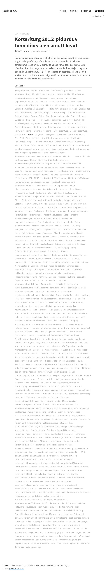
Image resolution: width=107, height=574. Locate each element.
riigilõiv (44, 503)
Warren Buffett (55, 193)
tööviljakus (30, 397)
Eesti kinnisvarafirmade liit (68, 163)
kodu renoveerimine (38, 452)
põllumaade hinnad (39, 455)
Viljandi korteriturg (78, 130)
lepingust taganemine (80, 149)
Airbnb (48, 382)
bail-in (18, 371)
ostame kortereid (69, 455)
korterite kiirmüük (50, 349)
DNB (83, 452)
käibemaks (60, 244)
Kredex (64, 251)
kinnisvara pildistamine (47, 408)
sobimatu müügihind (62, 156)
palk (69, 105)
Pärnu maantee (22, 145)
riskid (70, 134)
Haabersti (60, 196)
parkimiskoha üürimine (59, 448)
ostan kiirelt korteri (24, 488)
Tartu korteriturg (60, 130)
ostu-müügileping (41, 149)
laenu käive (61, 134)
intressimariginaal (28, 368)
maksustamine (44, 346)
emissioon (74, 368)
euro (79, 357)
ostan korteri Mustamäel (72, 463)
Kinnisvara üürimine (78, 255)
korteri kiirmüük (45, 371)
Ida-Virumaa (30, 170)
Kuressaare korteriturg (58, 127)
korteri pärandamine (24, 539)
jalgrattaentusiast (65, 532)
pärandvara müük (47, 517)
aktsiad (48, 306)
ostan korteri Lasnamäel (26, 459)
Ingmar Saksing (22, 182)
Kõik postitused (22, 90)
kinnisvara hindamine (24, 408)
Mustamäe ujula (69, 401)
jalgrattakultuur (83, 532)
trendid (42, 240)
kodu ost (53, 506)
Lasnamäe (41, 397)
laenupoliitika (21, 193)
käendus (35, 328)
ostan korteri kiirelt (24, 474)
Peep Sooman (68, 233)
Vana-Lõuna (43, 145)
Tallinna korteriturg (41, 130)
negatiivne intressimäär (41, 123)
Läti (46, 317)
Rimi (33, 375)
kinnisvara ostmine (71, 441)
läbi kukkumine (77, 236)
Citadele (85, 528)
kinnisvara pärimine (45, 539)
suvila (80, 360)
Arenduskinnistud (23, 349)
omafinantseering (23, 269)
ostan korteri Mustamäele (46, 488)
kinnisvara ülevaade (40, 543)
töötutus (56, 346)
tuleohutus (54, 455)
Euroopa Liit (46, 284)
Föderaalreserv (84, 390)
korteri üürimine (22, 430)
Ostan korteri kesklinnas (26, 466)
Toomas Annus (64, 415)
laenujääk (49, 134)
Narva (38, 233)
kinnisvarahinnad (23, 225)
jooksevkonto (21, 240)
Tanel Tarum (55, 101)
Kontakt (86, 10)
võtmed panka (73, 265)
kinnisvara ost (82, 145)
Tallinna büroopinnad (32, 200)
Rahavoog (51, 94)
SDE (30, 178)
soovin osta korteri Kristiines (58, 481)
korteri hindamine (46, 492)
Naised (79, 233)
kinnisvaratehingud (23, 218)
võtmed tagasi (75, 189)
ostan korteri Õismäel (49, 463)
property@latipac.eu (16, 568)
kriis (17, 368)
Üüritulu (34, 265)
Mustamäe (72, 196)
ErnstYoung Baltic (34, 229)
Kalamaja (76, 258)
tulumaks (29, 291)
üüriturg (64, 108)
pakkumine (20, 273)
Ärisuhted (37, 236)
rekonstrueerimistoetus (26, 255)
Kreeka (84, 364)
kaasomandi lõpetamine (26, 276)
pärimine (74, 328)
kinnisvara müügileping (79, 178)
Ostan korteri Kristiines (71, 470)
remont (82, 287)
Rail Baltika (53, 207)
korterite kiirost (69, 342)
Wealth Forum (21, 339)
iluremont (47, 156)
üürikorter (67, 119)
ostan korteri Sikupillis (67, 474)
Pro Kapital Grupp (23, 141)
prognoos (39, 134)
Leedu (52, 317)
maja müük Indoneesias (25, 222)
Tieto (61, 240)
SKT (60, 229)
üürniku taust (61, 393)
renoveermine (21, 335)
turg (31, 306)
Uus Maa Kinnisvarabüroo (36, 108)
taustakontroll (50, 189)
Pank (26, 313)
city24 (37, 426)
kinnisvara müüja (22, 496)
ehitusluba (77, 200)
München (19, 382)
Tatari (33, 145)
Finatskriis (19, 298)
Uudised (99, 10)
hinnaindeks (28, 247)
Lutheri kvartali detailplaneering (70, 141)
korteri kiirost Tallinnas (58, 397)
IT (56, 539)
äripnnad (47, 200)
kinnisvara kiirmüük (44, 247)
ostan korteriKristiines (50, 485)
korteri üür (37, 433)
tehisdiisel (54, 287)
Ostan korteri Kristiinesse (71, 488)
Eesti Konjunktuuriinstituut (50, 222)
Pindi (45, 262)
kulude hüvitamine (60, 149)
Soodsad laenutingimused (51, 98)
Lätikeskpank (21, 178)
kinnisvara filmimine (68, 408)
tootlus (62, 339)
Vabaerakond (60, 178)
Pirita (17, 200)
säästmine (67, 218)
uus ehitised (59, 284)
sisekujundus (20, 411)
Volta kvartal (21, 532)
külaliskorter (53, 386)
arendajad (63, 353)
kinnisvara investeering (79, 393)
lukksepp (37, 521)
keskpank (39, 302)
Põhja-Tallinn (39, 196)
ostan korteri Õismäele (25, 492)
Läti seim (63, 189)
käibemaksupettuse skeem (57, 269)
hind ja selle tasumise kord (63, 182)
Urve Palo (19, 170)
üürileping (73, 320)
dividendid (63, 357)
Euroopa (65, 302)
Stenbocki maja (38, 430)
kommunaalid (70, 536)
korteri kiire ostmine (66, 430)
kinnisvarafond (69, 360)
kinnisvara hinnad (23, 196)
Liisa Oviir (68, 433)
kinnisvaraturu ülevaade (36, 203)
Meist (63, 10)
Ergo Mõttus (68, 375)
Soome (69, 240)
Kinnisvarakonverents (78, 211)
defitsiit (76, 262)
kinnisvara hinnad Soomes (56, 499)
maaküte (36, 349)
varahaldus (71, 306)
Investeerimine (70, 193)
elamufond (79, 119)
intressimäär (71, 98)
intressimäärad (53, 302)
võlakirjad (84, 408)
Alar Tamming (32, 298)
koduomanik (63, 116)
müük (36, 331)
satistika (57, 200)
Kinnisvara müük (57, 152)
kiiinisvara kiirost (72, 411)
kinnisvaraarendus (49, 298)
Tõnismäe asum (65, 364)
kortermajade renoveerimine (76, 543)
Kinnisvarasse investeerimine (28, 189)
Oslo (27, 382)
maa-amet (81, 101)
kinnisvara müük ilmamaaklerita (58, 528)
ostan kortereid (69, 485)
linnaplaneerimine (23, 536)
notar (60, 411)
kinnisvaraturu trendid (50, 401)
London (81, 379)
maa (59, 317)
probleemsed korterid (79, 517)
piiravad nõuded (78, 203)
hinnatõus (39, 291)
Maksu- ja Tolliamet (24, 331)
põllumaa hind (21, 455)
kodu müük (43, 506)
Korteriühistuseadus (53, 214)
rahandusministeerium (46, 357)
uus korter (73, 419)
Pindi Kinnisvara (82, 170)
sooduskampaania (41, 174)
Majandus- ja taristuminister (72, 167)
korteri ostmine (37, 444)
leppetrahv (62, 185)
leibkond (81, 116)
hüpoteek (71, 244)
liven (59, 543)
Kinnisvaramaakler (47, 276)
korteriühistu (21, 214)
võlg (66, 214)
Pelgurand (19, 506)
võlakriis (83, 313)
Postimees (80, 433)
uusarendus (77, 105)
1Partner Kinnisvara (24, 426)
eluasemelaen (51, 167)
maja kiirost (20, 419)
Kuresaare (47, 233)
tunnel (27, 328)
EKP (53, 313)
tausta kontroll (37, 313)
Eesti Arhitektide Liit (78, 353)
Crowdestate (40, 251)
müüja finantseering (37, 411)
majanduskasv (50, 229)
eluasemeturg (77, 302)
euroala (86, 357)
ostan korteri (45, 459)
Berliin (71, 339)
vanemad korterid (23, 174)
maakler (78, 156)
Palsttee (42, 379)
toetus (32, 335)
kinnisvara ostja (75, 426)
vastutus (62, 276)
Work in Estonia (22, 265)
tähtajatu (63, 320)
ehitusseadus (65, 298)
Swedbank (51, 116)
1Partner (43, 101)
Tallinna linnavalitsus (43, 141)
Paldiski (37, 404)
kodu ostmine (21, 452)
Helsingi (18, 328)
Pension (57, 218)
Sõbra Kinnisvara (83, 375)
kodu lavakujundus (37, 386)
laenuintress (79, 240)
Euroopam (19, 119)
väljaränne (39, 364)
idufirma (71, 276)
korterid (73, 108)
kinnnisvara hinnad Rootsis (44, 514)
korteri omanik (57, 503)
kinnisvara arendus (40, 390)
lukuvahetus (58, 521)
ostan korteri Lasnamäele (26, 485)
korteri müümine (77, 503)
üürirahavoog (78, 94)
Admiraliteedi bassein (74, 309)
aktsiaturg (86, 368)
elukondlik (72, 313)
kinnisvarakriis (72, 452)
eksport (56, 375)
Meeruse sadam (55, 536)
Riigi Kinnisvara (80, 207)
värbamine (61, 211)
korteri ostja (61, 426)
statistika (67, 295)
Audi (63, 287)
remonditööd (79, 298)
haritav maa (44, 368)
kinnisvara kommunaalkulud (28, 156)
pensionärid (66, 386)
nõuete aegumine (23, 309)
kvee (71, 422)
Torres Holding (59, 112)
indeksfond (59, 306)
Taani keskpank (22, 123)
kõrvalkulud (84, 536)
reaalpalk (68, 222)
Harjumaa (50, 331)
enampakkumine (61, 138)
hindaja (86, 156)
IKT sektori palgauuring (65, 247)
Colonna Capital (22, 375)
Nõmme (82, 196)
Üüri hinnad (48, 393)
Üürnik (18, 244)
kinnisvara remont (33, 393)
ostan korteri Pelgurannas (27, 470)
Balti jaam (19, 229)
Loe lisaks (20, 85)
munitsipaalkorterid (53, 433)
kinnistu (49, 105)
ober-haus (56, 441)
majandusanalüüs (33, 547)
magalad (52, 203)
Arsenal (71, 390)
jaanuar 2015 (20, 134)
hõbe (76, 364)
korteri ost (52, 240)
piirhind (18, 342)
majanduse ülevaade (51, 525)
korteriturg (41, 193)
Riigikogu (51, 430)
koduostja (19, 167)
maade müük (62, 331)
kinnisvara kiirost (23, 94)
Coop (76, 528)
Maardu (34, 353)
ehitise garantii (41, 287)
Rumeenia (30, 119)
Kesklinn (51, 196)
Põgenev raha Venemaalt (26, 101)
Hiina (31, 302)
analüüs (53, 353)
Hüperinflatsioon (53, 360)
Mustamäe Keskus (23, 112)
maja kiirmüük (78, 415)
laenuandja (82, 521)
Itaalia (73, 357)
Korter (59, 295)
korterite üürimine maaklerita (28, 499)
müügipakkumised (60, 368)
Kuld (17, 317)
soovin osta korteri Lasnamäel (51, 477)
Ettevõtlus (64, 236)
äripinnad (50, 163)
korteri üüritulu (22, 444)
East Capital (84, 108)
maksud (43, 265)
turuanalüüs (54, 262)
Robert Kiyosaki (36, 339)
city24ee (63, 422)
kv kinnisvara (48, 426)
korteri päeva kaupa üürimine (66, 382)
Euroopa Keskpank (42, 218)
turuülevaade (57, 90)
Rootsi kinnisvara (23, 514)
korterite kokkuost (55, 444)
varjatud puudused (23, 149)
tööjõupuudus (68, 346)
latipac (78, 90)
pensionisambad (48, 328)
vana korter (85, 419)
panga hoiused (29, 371)
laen (48, 313)
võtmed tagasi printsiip (62, 174)
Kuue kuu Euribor (62, 225)
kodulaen (79, 174)
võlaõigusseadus (50, 422)
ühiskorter (45, 441)
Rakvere (25, 353)
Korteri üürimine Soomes (26, 437)
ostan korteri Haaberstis (26, 463)
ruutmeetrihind (44, 375)
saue (53, 543)
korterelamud (76, 331)
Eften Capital (44, 255)
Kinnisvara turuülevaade (75, 229)
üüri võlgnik (38, 269)
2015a (30, 134)
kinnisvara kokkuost (71, 525)
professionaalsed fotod (25, 160)
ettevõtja (81, 276)
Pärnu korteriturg (23, 130)
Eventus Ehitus (38, 116)
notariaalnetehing (23, 521)
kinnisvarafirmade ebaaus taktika (53, 160)
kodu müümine (55, 510)
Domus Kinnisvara (23, 127)
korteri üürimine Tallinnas (26, 441)
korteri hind (20, 422)
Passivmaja (72, 287)
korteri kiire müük (23, 433)
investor (52, 280)
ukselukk (47, 521)
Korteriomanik (35, 214)
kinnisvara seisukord (40, 182)
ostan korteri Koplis (49, 470)
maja (42, 105)
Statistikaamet (33, 138)
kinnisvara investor (23, 448)
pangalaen (61, 492)
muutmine (80, 317)
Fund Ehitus (75, 138)
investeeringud (76, 324)
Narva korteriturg (79, 127)
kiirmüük (34, 244)
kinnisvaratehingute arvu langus (29, 163)
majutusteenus (46, 244)
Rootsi (40, 119)
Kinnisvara (44, 90)
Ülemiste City (49, 404)
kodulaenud (37, 317)
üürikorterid (66, 291)
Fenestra (74, 214)
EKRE (36, 178)
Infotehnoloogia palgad (70, 539)
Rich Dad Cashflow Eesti (40, 258)
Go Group (76, 225)
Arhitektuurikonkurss (24, 357)
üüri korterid (51, 364)
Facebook (50, 211)
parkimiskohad (41, 448)
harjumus (19, 280)
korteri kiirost (80, 349)
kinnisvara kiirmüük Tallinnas (54, 419)
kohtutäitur (37, 496)
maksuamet (40, 207)
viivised (52, 185)
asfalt (50, 379)
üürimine (19, 291)
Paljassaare (33, 532)
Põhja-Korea (41, 342)
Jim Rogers (29, 342)
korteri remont (66, 506)
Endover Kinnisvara (23, 251)
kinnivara (31, 346)
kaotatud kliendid (23, 236)
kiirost (26, 244)
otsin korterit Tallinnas (25, 477)
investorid (25, 317)
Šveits (47, 119)
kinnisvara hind (34, 422)
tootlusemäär (63, 94)
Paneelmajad (48, 295)
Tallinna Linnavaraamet (76, 437)
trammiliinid (66, 207)
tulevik (57, 273)
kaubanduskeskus (59, 390)
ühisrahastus (53, 251)
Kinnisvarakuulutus (61, 258)
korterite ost (55, 342)
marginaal (85, 328)
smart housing (69, 273)
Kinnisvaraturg (39, 127)
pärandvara (63, 328)
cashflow (78, 386)
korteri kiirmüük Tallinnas (26, 401)
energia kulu (72, 284)
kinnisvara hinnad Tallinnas (27, 503)
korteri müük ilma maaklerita (28, 528)
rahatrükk (66, 262)
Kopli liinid (47, 138)
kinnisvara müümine (37, 510)
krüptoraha (20, 346)
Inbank (84, 262)
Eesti (73, 116)
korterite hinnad (56, 452)
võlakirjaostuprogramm (65, 379)
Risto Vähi (54, 108)
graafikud (68, 90)
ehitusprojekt (21, 302)
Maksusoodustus (22, 324)
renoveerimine (52, 291)
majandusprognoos (23, 404)
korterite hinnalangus (63, 459)
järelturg (86, 295)
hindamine (36, 262)
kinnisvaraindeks (22, 390)
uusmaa (68, 444)
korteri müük (33, 419)
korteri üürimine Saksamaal (71, 514)
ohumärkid (79, 134)
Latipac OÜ (10, 11)
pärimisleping (60, 371)
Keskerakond (47, 178)
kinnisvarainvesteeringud (26, 98)
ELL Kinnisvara (48, 415)
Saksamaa (56, 119)
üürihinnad (80, 339)
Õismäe (35, 225)
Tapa (34, 309)
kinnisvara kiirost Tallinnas (27, 284)
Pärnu (17, 233)
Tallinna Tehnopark (76, 112)
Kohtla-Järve (28, 233)
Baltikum (19, 203)
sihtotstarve (68, 317)
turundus (33, 240)
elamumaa (60, 105)
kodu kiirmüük (21, 525)
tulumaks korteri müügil (26, 517)
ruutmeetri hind (22, 262)
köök (77, 506)
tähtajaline (52, 320)
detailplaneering (48, 532)
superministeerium (23, 211)
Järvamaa (19, 547)
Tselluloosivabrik (60, 255)
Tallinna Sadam (55, 309)
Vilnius (66, 203)
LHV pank (83, 342)
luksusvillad (20, 415)
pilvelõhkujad (47, 225)
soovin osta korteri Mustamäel (29, 481)
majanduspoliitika (57, 265)
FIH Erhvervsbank (62, 123)
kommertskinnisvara (57, 324)
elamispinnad (21, 306)
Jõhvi (40, 170)
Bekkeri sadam (40, 536)
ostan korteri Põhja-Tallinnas (52, 466)
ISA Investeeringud (41, 112)
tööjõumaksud (33, 415)
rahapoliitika (67, 349)
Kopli (31, 193)
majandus (62, 280)
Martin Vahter (68, 101)
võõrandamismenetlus (67, 404)
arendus (18, 313)
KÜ (67, 503)
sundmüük (70, 521)
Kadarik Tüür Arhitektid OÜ (62, 145)
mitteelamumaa (39, 324)
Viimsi (17, 353)
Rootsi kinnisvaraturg (73, 510)
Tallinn (34, 90)
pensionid (61, 313)
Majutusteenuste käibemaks (27, 295)
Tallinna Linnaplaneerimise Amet (30, 320)
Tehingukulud (41, 185)
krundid (79, 346)
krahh (33, 379)
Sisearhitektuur (32, 280)
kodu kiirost (34, 525)
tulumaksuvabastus (44, 273)
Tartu (77, 222)
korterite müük (50, 236)
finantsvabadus (22, 379)
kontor (44, 280)
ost (42, 331)
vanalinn (52, 411)
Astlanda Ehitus (22, 116)
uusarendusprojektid (63, 170)
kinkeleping (61, 517)
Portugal (19, 393)
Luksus (77, 295)
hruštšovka (31, 506)
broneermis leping (23, 360)
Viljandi (57, 233)
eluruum (67, 200)
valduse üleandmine (24, 185)
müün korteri (21, 510)
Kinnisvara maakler (23, 364)
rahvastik (44, 353)
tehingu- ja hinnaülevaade (26, 105)
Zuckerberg (39, 211)
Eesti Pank (19, 138)
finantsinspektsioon (24, 207)
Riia (60, 203)
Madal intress (38, 94)
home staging (21, 386)
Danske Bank (57, 335)
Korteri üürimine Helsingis (51, 437)
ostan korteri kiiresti (53, 496)
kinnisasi (81, 244)
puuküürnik (77, 269)
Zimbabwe (38, 360)
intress (30, 273)
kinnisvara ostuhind (34, 167)
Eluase (18, 247)
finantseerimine (72, 335)
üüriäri (72, 185)
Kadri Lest (76, 123)
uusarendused (43, 335)
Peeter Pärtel (21, 258)
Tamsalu (42, 309)
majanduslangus (22, 543)
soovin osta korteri (75, 477)
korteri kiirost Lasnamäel (78, 492)
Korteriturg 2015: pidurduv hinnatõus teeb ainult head (46, 42)
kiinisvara (39, 306)
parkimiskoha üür (80, 448)
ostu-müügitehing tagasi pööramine (31, 152)
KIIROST (73, 10)
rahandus (19, 397)
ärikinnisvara (52, 339)
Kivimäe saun (37, 382)
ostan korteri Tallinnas (77, 466)
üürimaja (49, 170)
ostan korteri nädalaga (44, 474)
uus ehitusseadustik (24, 287)
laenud (72, 371)
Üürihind (19, 108)
